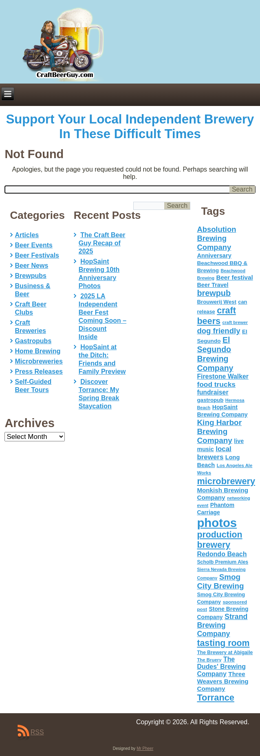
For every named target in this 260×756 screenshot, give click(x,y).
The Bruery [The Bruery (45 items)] (209, 659)
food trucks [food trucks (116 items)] (216, 384)
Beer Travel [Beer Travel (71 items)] (212, 285)
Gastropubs (33, 340)
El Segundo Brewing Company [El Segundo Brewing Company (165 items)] (215, 353)
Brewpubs (30, 275)
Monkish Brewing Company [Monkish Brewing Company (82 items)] (222, 494)
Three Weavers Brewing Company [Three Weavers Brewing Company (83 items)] (222, 681)
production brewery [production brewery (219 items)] (219, 540)
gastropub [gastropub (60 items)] (210, 400)
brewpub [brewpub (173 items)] (214, 293)
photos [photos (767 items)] (217, 522)
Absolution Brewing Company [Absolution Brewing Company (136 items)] (216, 238)
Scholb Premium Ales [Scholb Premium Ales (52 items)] (222, 562)
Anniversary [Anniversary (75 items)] (214, 255)
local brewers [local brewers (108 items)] (214, 453)
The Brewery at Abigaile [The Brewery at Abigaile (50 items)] (225, 652)
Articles (27, 234)
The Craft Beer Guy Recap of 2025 (102, 243)
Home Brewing (38, 351)
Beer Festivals (37, 255)
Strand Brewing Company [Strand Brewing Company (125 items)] (222, 625)
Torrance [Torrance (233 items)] (215, 697)
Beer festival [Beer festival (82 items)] (234, 277)
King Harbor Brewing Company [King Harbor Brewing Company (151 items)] (219, 431)
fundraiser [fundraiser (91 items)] (212, 392)
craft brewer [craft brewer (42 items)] (235, 322)
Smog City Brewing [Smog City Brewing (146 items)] (220, 581)
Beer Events (34, 245)
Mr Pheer (145, 748)
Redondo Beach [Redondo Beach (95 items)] (222, 554)
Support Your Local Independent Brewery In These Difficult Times (130, 126)
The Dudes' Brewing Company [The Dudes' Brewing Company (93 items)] (221, 666)
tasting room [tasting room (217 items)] (223, 643)
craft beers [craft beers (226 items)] (216, 315)
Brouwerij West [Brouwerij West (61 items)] (216, 302)
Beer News (31, 265)
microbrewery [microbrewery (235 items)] (226, 481)
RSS (37, 732)
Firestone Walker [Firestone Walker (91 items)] (222, 376)
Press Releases (39, 371)
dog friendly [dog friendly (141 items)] (218, 330)
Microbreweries (39, 361)
